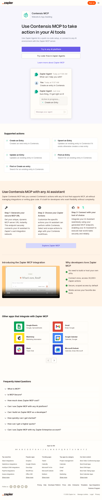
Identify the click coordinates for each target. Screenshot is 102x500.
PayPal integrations (8, 471)
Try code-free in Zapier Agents (51, 56)
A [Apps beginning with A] (19, 449)
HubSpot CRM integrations (11, 467)
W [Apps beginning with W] (78, 449)
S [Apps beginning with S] (67, 449)
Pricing (39, 485)
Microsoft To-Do (47, 467)
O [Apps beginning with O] (56, 449)
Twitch (44, 461)
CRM (61, 471)
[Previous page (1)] (48, 360)
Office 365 (29, 474)
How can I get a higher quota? (20, 424)
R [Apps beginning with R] (64, 449)
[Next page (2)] (54, 360)
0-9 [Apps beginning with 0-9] (16, 449)
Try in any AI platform (51, 49)
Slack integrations (8, 461)
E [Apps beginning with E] (30, 449)
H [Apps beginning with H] (38, 449)
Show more (6, 477)
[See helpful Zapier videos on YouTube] (22, 486)
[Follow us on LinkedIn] (14, 486)
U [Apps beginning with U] (72, 449)
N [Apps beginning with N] (53, 449)
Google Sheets (31, 464)
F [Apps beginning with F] (32, 449)
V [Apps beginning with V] (75, 449)
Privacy (97, 494)
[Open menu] (98, 3)
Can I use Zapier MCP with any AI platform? (26, 406)
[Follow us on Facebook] (11, 486)
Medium (44, 474)
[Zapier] (7, 2)
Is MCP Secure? (13, 394)
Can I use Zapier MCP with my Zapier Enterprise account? (32, 429)
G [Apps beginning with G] (35, 449)
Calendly (45, 464)
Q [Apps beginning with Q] (62, 449)
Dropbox (28, 461)
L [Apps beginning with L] (48, 449)
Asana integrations (8, 474)
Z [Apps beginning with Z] (86, 449)
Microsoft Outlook (47, 471)
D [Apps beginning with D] (27, 449)
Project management (66, 461)
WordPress (29, 471)
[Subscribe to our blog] (26, 486)
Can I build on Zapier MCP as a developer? (25, 412)
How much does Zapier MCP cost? (21, 400)
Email (61, 467)
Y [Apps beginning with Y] (83, 449)
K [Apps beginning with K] (45, 449)
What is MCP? (12, 389)
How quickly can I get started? (20, 418)
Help (44, 485)
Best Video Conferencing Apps (90, 461)
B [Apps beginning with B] (22, 449)
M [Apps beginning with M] (51, 449)
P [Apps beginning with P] (59, 449)
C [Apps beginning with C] (24, 449)
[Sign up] (92, 3)
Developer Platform (54, 485)
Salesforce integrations (9, 464)
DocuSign (29, 467)
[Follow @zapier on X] (18, 486)
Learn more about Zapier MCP (51, 62)
